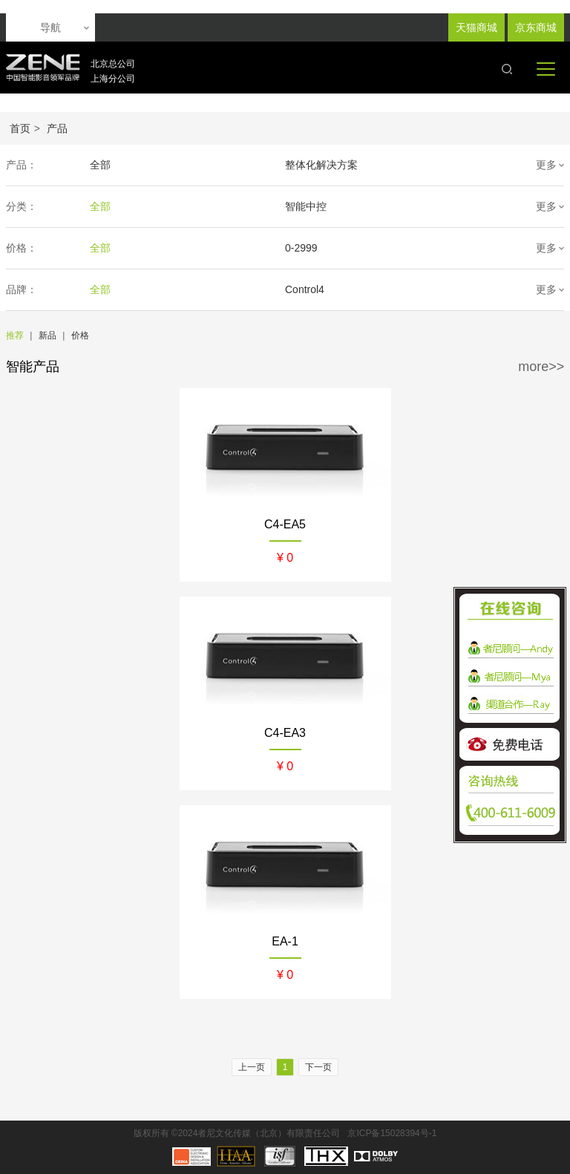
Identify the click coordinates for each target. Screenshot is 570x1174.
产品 (57, 128)
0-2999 (301, 248)
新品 (47, 335)
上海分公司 (113, 78)
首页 (20, 128)
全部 (100, 165)
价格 (80, 335)
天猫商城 (476, 27)
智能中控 (306, 206)
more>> (541, 366)
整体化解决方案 (321, 165)
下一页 (318, 1067)
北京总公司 (113, 64)
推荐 (15, 335)
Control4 (304, 289)
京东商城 (536, 27)
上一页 (251, 1067)
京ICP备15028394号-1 (391, 1133)
